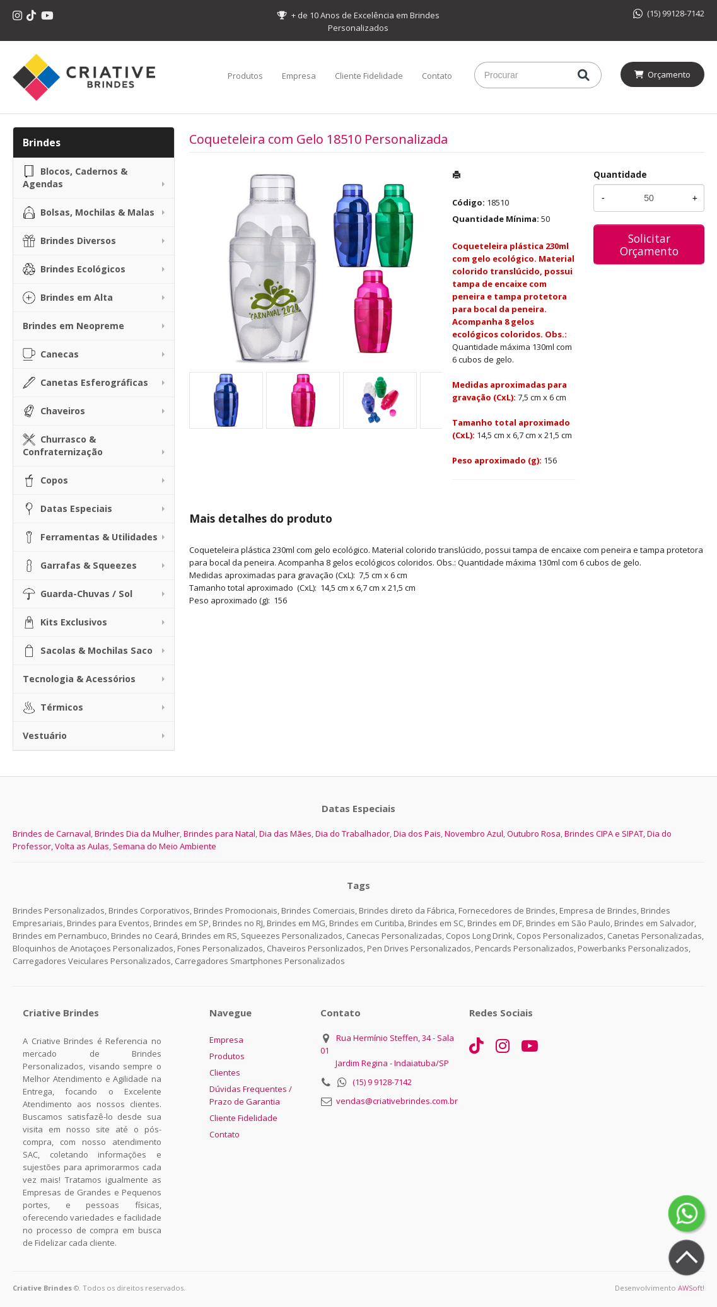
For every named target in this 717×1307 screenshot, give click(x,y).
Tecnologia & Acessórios (79, 679)
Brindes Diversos (69, 241)
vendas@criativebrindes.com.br (397, 1101)
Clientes (224, 1072)
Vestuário (45, 735)
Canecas (51, 354)
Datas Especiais (67, 508)
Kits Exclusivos (65, 622)
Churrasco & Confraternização (63, 445)
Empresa (299, 75)
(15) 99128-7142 (668, 13)
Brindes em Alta (68, 297)
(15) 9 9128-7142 (382, 1082)
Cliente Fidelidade (369, 75)
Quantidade (620, 174)
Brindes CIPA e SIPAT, (604, 833)
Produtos (245, 75)
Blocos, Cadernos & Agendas (75, 177)
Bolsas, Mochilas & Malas (88, 212)
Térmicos (53, 707)
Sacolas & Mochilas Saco (88, 650)
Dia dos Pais (417, 833)
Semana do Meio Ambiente (164, 846)
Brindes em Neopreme (73, 326)
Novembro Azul (474, 833)
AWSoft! (691, 1287)
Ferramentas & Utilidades (90, 537)
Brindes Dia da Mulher (137, 833)
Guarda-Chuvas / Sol (77, 594)
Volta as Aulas (82, 846)
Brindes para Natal (219, 833)
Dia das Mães (285, 833)
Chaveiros (54, 411)
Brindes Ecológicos (74, 269)
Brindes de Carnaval (52, 833)
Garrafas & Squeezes (80, 565)
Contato (437, 75)
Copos (45, 480)
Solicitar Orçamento (649, 244)
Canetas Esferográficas (85, 382)
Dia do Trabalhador (352, 833)
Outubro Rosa (534, 833)
